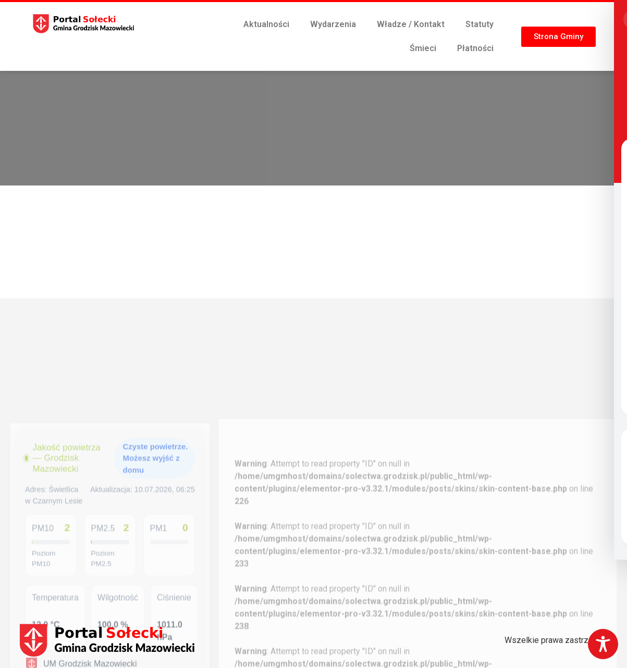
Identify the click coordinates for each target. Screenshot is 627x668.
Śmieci (423, 48)
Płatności (475, 48)
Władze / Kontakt (411, 24)
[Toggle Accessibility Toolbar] (603, 644)
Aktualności (266, 24)
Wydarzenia (333, 24)
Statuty (479, 24)
